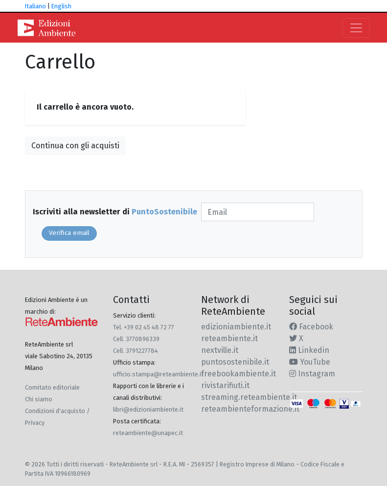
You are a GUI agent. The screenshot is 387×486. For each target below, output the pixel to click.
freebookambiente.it (238, 373)
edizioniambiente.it (236, 326)
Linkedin (309, 350)
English (61, 6)
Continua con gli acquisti (75, 145)
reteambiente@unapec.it (148, 433)
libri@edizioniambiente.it (148, 409)
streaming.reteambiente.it (249, 397)
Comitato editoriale (52, 387)
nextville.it (219, 350)
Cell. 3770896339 (136, 339)
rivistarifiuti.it (225, 385)
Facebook (311, 326)
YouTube (309, 362)
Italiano (35, 6)
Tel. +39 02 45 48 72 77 (143, 327)
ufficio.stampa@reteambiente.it (158, 374)
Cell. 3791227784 (135, 350)
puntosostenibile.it (235, 362)
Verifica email (69, 233)
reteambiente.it (229, 338)
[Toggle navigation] (356, 28)
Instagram (312, 373)
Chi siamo (38, 399)
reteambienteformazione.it (250, 409)
